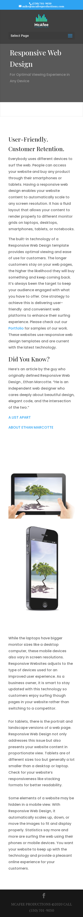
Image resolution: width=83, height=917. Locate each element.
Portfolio (16, 328)
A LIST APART (19, 417)
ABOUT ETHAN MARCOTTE (30, 427)
